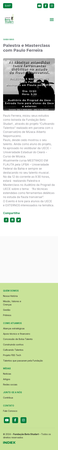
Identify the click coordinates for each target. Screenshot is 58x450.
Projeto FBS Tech (12, 355)
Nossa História (10, 296)
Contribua (8, 397)
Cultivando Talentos (13, 350)
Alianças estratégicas (14, 328)
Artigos (6, 379)
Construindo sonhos (13, 344)
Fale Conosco (10, 411)
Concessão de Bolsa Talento (18, 339)
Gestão (6, 310)
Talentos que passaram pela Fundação (23, 360)
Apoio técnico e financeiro (16, 333)
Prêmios (7, 315)
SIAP (8, 5)
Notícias (7, 373)
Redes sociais (10, 384)
